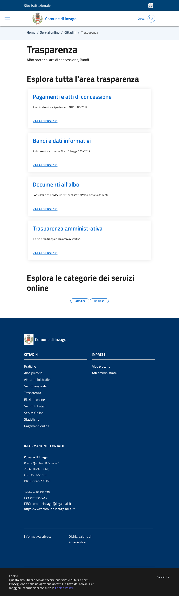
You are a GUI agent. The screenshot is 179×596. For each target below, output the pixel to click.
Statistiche (31, 419)
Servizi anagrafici (36, 386)
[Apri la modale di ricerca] (151, 18)
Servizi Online (33, 412)
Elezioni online (34, 399)
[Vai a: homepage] (55, 18)
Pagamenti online (36, 426)
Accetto (163, 576)
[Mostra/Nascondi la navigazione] (7, 19)
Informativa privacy (38, 536)
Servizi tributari (35, 406)
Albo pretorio (33, 372)
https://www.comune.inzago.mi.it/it (49, 508)
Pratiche (30, 366)
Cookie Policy (64, 587)
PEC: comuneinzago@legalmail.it (47, 503)
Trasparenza (32, 392)
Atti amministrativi (37, 379)
